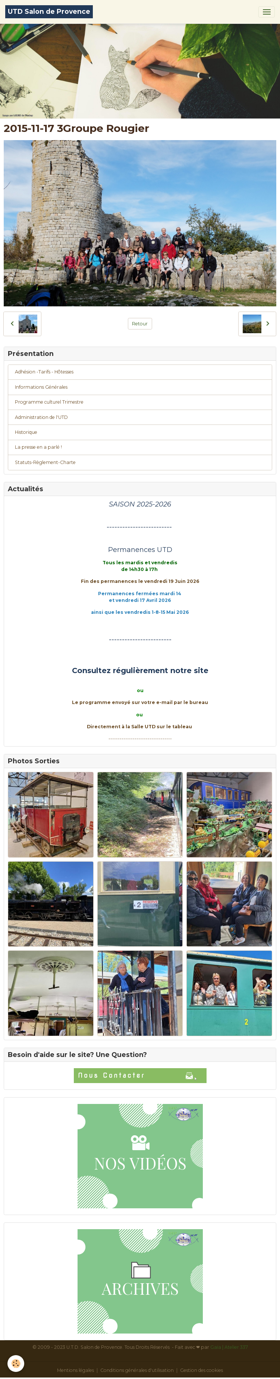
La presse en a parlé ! (38, 447)
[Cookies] (15, 1363)
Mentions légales (75, 1370)
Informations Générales (41, 387)
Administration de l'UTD (41, 417)
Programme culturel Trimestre (49, 402)
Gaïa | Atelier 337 (229, 1347)
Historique (26, 432)
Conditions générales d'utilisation (137, 1370)
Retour (140, 323)
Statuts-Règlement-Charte (45, 462)
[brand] (49, 11)
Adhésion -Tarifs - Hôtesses (44, 372)
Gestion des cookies (201, 1370)
